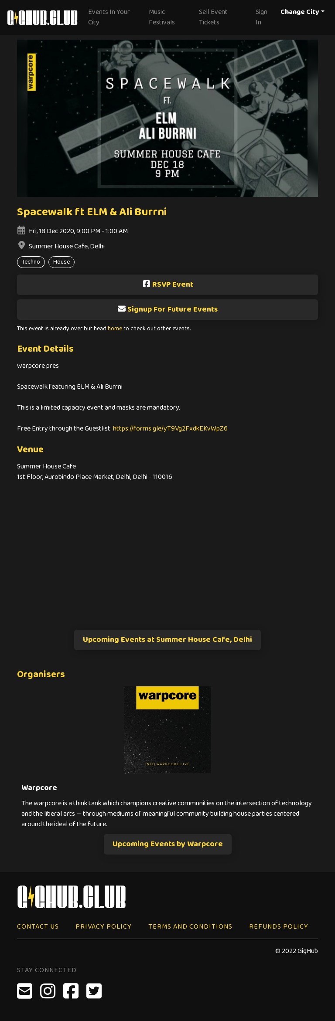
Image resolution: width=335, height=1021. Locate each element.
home (115, 328)
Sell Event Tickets (213, 17)
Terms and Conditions (190, 926)
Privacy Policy (103, 926)
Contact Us (38, 926)
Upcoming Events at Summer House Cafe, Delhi (167, 640)
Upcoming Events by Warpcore (168, 844)
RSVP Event (167, 285)
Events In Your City (109, 17)
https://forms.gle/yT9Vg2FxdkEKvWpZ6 (170, 428)
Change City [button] (299, 12)
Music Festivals (162, 17)
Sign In (261, 17)
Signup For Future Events (167, 309)
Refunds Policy (278, 926)
